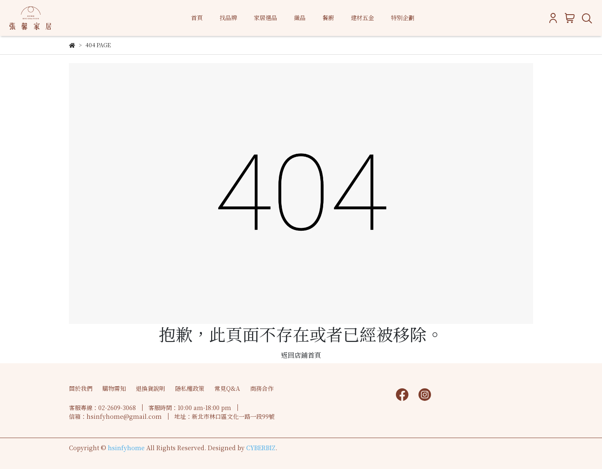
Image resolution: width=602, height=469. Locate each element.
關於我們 (80, 388)
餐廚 (328, 17)
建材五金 (362, 17)
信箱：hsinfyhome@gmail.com (115, 416)
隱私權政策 (189, 388)
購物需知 (114, 388)
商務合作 (261, 388)
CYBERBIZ (260, 448)
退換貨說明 (150, 388)
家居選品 (265, 17)
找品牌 (228, 17)
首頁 (197, 17)
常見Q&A (227, 388)
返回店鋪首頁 (301, 355)
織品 (300, 17)
